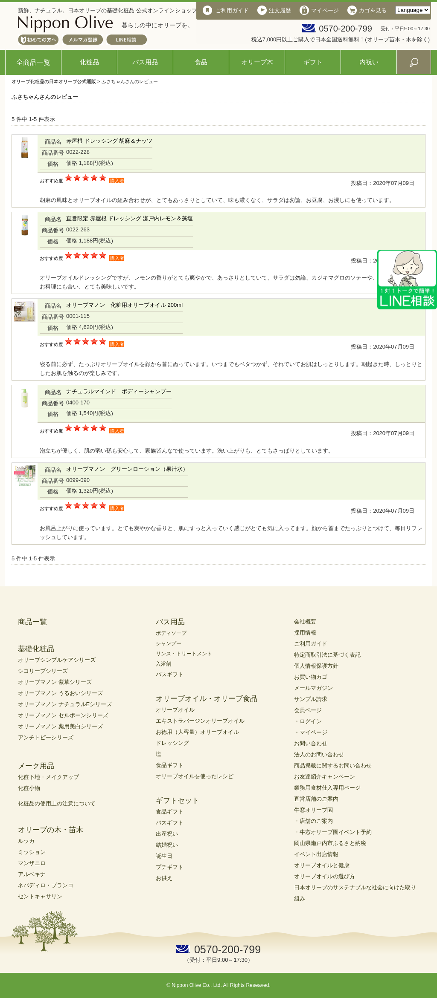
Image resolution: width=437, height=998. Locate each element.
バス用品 (145, 62)
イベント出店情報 (316, 854)
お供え (164, 878)
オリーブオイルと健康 (322, 865)
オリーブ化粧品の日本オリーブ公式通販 (54, 81)
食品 (201, 62)
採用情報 (305, 632)
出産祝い (167, 834)
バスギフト (170, 674)
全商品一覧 (33, 62)
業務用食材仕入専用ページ (327, 788)
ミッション (32, 852)
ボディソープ (171, 633)
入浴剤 (163, 664)
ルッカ (26, 841)
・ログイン (308, 721)
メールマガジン (313, 688)
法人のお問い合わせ (319, 754)
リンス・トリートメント (184, 654)
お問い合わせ (310, 743)
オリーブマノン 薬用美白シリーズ (60, 726)
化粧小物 (29, 788)
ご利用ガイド (310, 643)
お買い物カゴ (310, 677)
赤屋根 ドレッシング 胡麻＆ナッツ (109, 141)
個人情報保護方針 (316, 666)
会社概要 (305, 621)
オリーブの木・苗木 (50, 830)
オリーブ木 (257, 62)
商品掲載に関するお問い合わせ (333, 765)
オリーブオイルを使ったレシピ (194, 776)
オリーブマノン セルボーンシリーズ (63, 715)
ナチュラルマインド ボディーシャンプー (119, 391)
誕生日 (164, 856)
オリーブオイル (175, 710)
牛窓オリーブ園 (313, 810)
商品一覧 (32, 622)
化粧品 (89, 62)
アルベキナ (32, 874)
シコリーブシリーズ (43, 671)
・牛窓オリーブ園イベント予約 (333, 832)
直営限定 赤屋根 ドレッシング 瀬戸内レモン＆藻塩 (129, 218)
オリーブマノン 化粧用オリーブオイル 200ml (124, 305)
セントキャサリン (40, 896)
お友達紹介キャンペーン (324, 776)
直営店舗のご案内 (316, 799)
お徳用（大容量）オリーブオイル (197, 732)
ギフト (313, 62)
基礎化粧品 (36, 649)
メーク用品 (36, 766)
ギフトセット (177, 800)
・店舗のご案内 (313, 821)
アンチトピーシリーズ (45, 737)
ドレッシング (172, 743)
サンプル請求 (310, 699)
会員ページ (308, 710)
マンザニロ (32, 863)
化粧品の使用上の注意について (57, 803)
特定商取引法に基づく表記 (327, 655)
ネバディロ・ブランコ (45, 885)
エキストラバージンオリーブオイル (200, 721)
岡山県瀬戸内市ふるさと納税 (330, 843)
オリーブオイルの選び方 (324, 876)
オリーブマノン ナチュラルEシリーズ (65, 704)
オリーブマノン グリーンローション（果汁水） (127, 469)
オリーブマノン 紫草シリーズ (55, 682)
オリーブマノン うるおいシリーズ (60, 693)
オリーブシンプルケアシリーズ (57, 660)
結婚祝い (167, 845)
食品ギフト (170, 765)
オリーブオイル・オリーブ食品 (206, 699)
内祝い (369, 62)
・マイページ (310, 732)
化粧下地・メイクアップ (48, 777)
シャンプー (168, 643)
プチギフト (170, 867)
